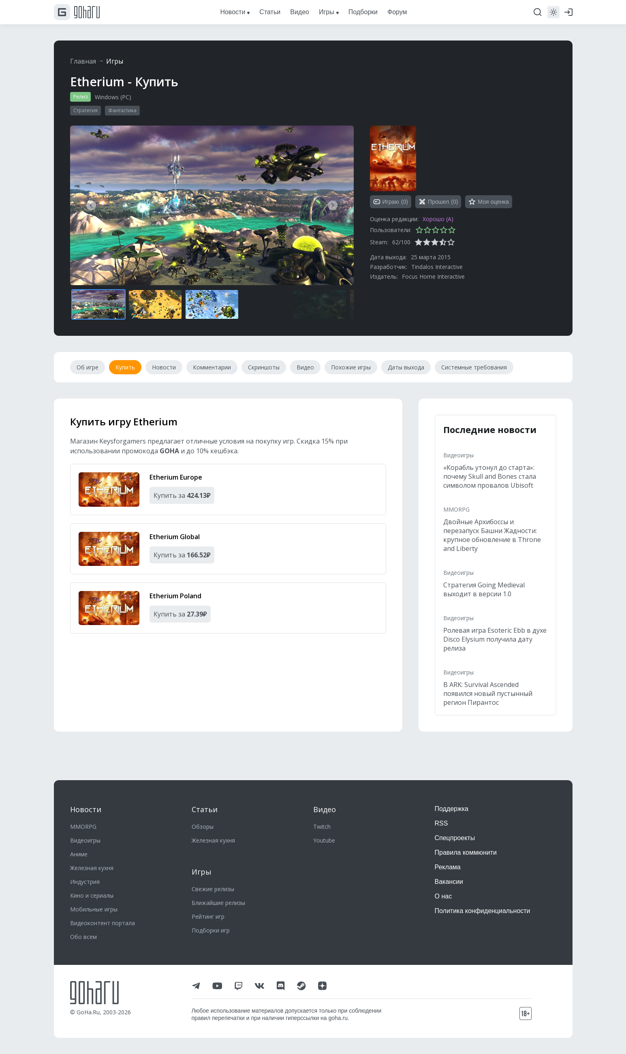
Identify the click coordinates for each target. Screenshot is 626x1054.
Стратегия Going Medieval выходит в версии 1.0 (484, 589)
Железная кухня (91, 868)
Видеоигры (458, 455)
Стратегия (85, 110)
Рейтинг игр (208, 916)
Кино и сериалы (91, 895)
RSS (441, 823)
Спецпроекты (455, 837)
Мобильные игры (94, 909)
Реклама (448, 867)
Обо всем (83, 937)
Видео (324, 809)
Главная (83, 61)
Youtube (324, 840)
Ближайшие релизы (218, 903)
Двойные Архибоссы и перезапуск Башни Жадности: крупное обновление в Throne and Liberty (492, 535)
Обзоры (203, 826)
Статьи (205, 809)
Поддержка (451, 808)
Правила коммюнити (466, 852)
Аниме (79, 854)
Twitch (322, 826)
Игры (114, 61)
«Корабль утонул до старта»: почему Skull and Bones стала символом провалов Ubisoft (489, 476)
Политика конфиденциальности (482, 910)
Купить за (182, 495)
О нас (443, 896)
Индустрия (85, 881)
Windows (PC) (113, 97)
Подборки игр (211, 930)
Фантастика (122, 110)
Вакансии (449, 881)
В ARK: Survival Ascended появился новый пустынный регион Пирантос (487, 693)
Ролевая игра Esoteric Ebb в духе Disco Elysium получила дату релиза (495, 639)
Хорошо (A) (438, 219)
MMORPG (456, 509)
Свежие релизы (213, 889)
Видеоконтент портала (102, 923)
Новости (85, 809)
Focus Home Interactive (433, 276)
